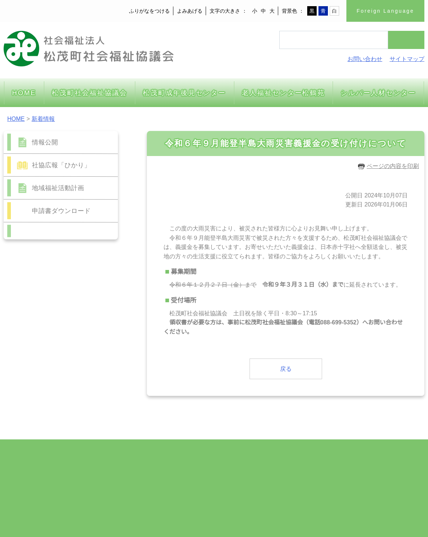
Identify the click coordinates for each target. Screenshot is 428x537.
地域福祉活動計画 (58, 187)
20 (97, 344)
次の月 (80, 376)
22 (37, 353)
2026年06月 (61, 300)
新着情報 (42, 118)
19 (85, 344)
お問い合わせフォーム (64, 233)
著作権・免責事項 (396, 496)
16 (49, 344)
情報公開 (45, 142)
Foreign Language (385, 11)
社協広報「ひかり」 (61, 164)
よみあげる (190, 11)
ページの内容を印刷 (388, 165)
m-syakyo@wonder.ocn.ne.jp (61, 496)
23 (49, 353)
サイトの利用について (343, 496)
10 (60, 334)
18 (73, 344)
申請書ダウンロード (61, 210)
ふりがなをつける (150, 11)
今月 (61, 376)
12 (85, 334)
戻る (286, 368)
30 (49, 363)
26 (85, 353)
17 (60, 344)
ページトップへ (397, 435)
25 (73, 353)
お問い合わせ (364, 58)
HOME (15, 118)
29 (37, 363)
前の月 (41, 376)
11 (73, 334)
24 (60, 353)
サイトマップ (407, 58)
